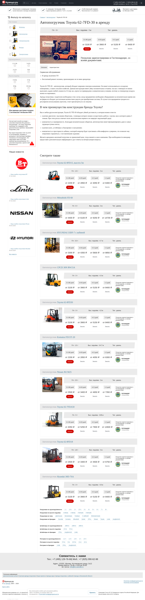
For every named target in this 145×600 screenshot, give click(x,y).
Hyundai (60, 519)
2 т (75, 509)
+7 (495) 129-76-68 (119, 2)
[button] (21, 27)
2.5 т (80, 509)
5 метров (80, 512)
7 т (102, 509)
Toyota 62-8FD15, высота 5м (70, 163)
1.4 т (70, 539)
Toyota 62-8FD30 (65, 302)
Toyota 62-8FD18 (65, 441)
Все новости (13, 254)
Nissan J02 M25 (64, 372)
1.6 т (75, 539)
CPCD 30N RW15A (66, 267)
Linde (108, 519)
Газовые (77, 516)
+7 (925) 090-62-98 (131, 2)
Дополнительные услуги (10, 576)
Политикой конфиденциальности (71, 589)
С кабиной (85, 516)
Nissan (96, 519)
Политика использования (131, 582)
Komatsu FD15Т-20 (66, 337)
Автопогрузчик (51, 17)
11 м (80, 542)
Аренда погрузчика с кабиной (64, 576)
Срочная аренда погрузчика (27, 576)
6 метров (88, 512)
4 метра (73, 512)
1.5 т (70, 509)
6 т (97, 509)
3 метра (65, 512)
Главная (42, 17)
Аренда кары (50, 576)
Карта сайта (5, 587)
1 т (65, 509)
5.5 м (70, 529)
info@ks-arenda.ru (119, 4)
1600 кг (81, 525)
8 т (106, 509)
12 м (85, 542)
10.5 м (74, 542)
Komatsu (68, 519)
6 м (69, 542)
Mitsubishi (76, 519)
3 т (85, 509)
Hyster (83, 519)
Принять (56, 593)
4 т (89, 509)
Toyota (102, 519)
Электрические (95, 516)
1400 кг (74, 525)
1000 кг (67, 525)
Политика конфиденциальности (133, 581)
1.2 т (64, 539)
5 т (93, 509)
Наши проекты (41, 576)
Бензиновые (68, 516)
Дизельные (58, 516)
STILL (89, 519)
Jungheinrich (116, 519)
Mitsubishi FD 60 (65, 197)
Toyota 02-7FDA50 (65, 407)
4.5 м (65, 529)
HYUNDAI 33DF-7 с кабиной (71, 232)
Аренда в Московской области (83, 576)
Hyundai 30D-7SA (65, 476)
